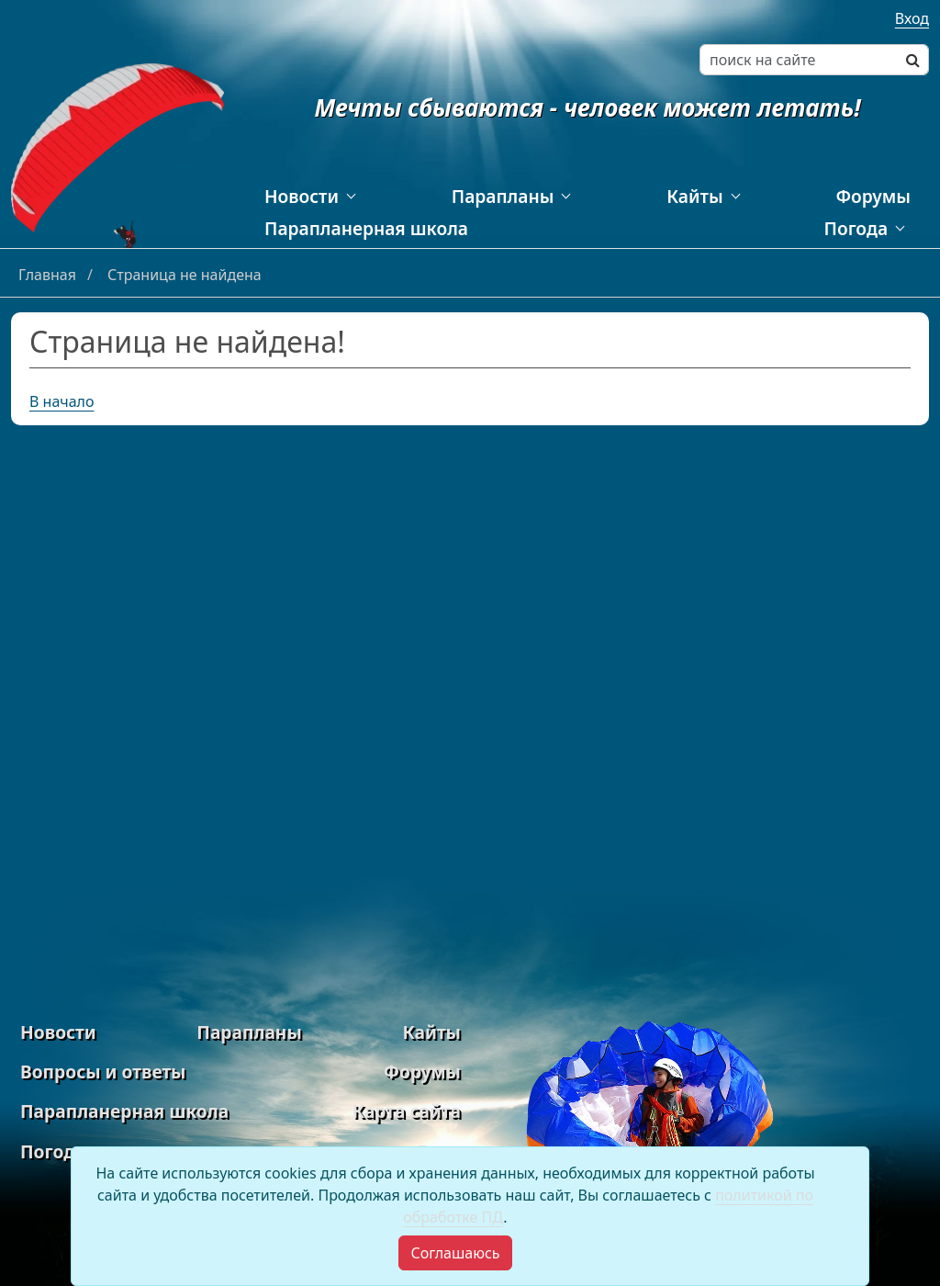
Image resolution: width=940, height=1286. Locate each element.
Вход (912, 18)
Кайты (694, 196)
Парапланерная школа (366, 228)
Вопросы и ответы (102, 1071)
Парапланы (503, 196)
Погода (856, 228)
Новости (301, 196)
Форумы (873, 196)
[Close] (454, 1252)
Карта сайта (406, 1111)
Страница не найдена (184, 275)
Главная (49, 275)
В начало (62, 401)
